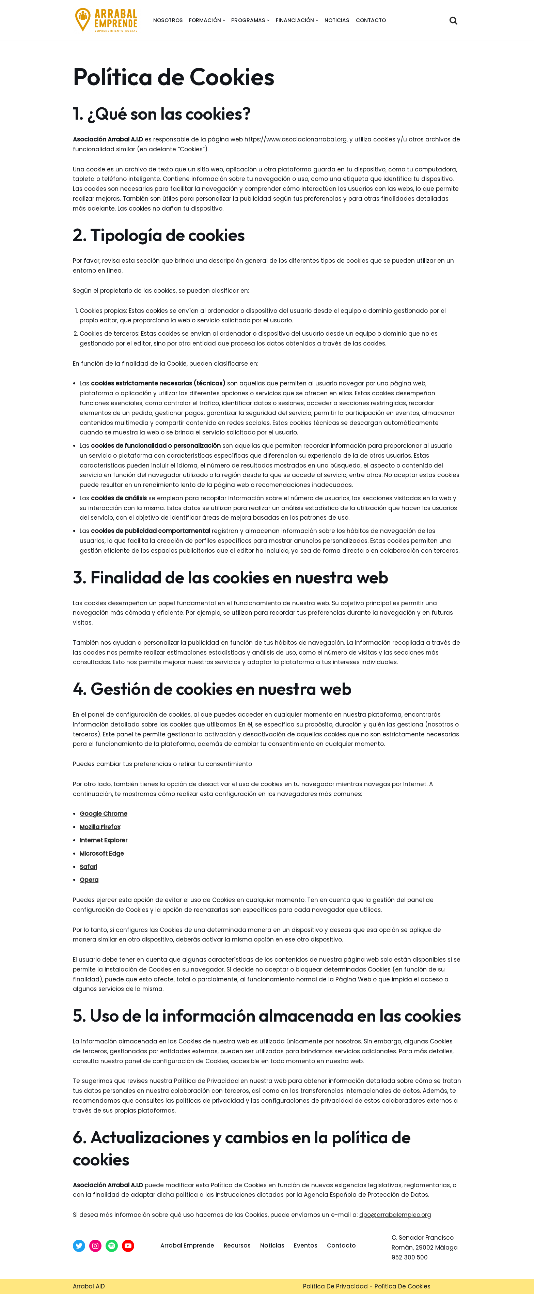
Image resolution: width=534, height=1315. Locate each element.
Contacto (371, 20)
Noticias (337, 20)
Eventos (305, 1248)
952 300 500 (410, 1260)
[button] (224, 20)
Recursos (237, 1248)
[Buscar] (453, 20)
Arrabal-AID (243, 1306)
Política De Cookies (402, 1289)
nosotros (168, 20)
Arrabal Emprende (187, 1248)
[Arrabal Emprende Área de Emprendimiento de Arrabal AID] (107, 20)
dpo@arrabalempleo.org (397, 1218)
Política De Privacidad (335, 1289)
